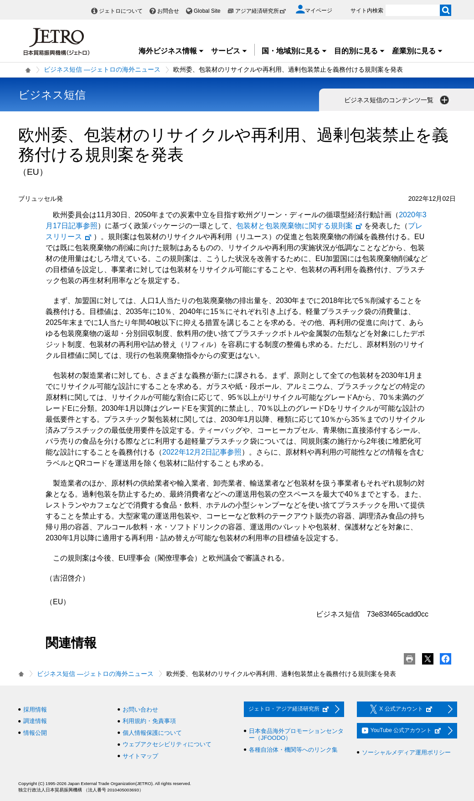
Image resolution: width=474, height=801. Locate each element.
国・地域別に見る (294, 51)
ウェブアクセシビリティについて (167, 744)
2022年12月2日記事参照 (202, 452)
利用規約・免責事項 (149, 720)
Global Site (207, 11)
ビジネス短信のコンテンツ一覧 (397, 100)
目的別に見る (359, 51)
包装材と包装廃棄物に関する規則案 (299, 226)
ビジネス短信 (52, 95)
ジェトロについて (121, 11)
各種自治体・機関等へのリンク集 (293, 749)
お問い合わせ (140, 709)
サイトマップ (140, 756)
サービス (229, 51)
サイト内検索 (366, 10)
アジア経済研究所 (260, 11)
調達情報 (35, 720)
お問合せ (168, 11)
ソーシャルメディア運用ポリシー (406, 752)
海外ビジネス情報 (171, 51)
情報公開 (35, 732)
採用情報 (35, 709)
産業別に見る (417, 51)
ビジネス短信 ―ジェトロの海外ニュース (102, 69)
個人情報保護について (152, 732)
